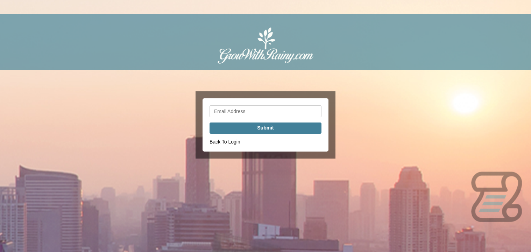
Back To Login (225, 142)
